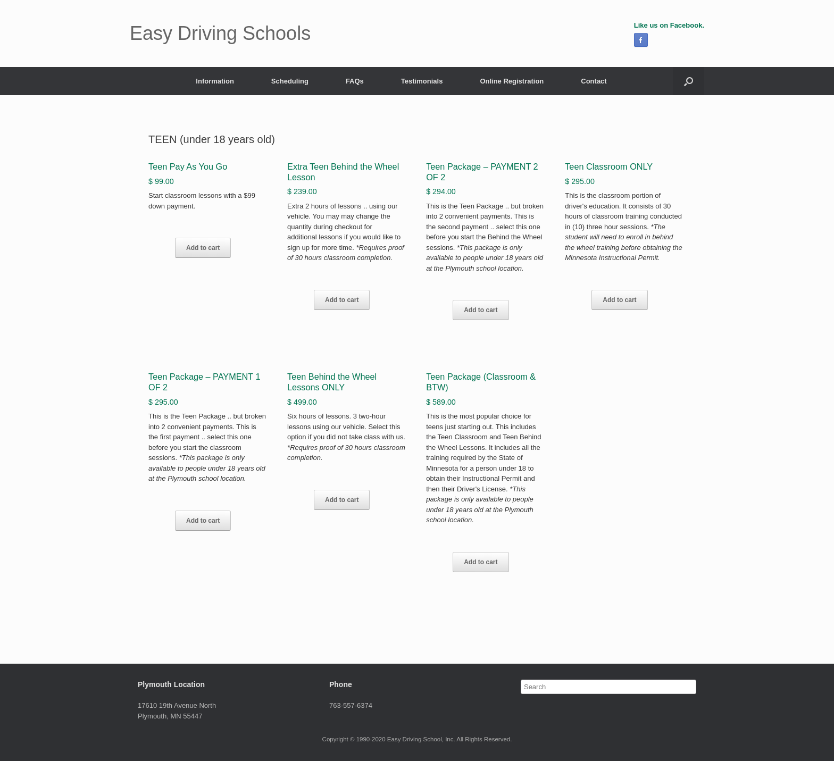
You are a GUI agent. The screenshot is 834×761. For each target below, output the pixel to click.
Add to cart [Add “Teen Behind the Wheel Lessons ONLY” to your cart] (341, 500)
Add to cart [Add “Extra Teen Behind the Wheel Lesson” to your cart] (341, 300)
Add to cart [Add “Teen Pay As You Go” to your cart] (203, 248)
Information (215, 81)
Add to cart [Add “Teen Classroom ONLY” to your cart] (619, 300)
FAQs (355, 81)
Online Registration (512, 81)
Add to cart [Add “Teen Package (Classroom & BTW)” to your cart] (480, 562)
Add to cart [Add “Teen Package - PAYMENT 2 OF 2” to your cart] (480, 310)
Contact (593, 81)
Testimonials (422, 81)
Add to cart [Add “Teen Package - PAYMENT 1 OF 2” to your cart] (203, 520)
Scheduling (289, 81)
